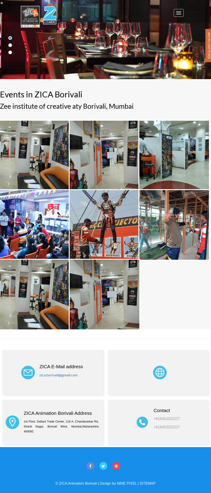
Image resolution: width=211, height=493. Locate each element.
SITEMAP (148, 483)
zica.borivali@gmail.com (58, 375)
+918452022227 (167, 419)
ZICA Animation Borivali (78, 483)
